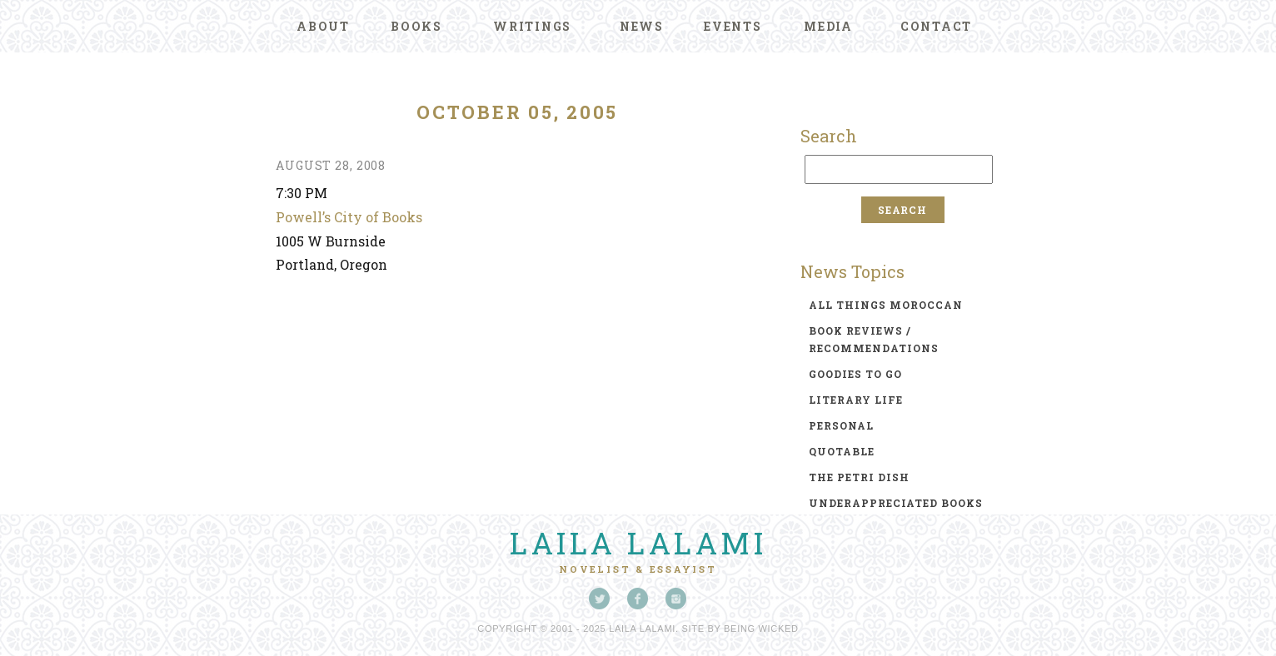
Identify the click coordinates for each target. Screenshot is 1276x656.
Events (733, 26)
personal (841, 425)
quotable (842, 451)
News (642, 26)
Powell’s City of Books (349, 217)
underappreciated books (896, 502)
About (323, 26)
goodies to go (855, 373)
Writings (532, 26)
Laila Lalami (638, 543)
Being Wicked (761, 629)
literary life (856, 399)
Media (828, 26)
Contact (936, 26)
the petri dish (859, 477)
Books (416, 26)
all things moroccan (886, 304)
